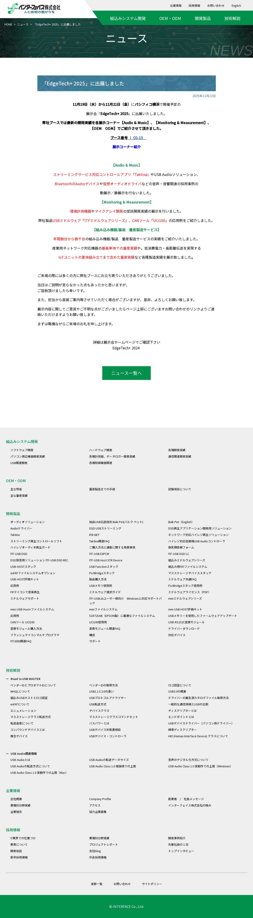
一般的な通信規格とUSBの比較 (188, 704)
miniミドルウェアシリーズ (185, 598)
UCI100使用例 (98, 622)
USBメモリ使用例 (100, 585)
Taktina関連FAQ (99, 541)
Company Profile (100, 799)
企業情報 (176, 5)
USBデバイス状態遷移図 (105, 729)
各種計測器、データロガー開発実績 (112, 456)
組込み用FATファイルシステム (187, 566)
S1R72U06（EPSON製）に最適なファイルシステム (122, 616)
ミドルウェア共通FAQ (182, 579)
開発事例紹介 (176, 838)
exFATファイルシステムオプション (32, 573)
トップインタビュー (181, 851)
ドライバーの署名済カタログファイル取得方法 (198, 698)
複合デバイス (19, 736)
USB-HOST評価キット (24, 579)
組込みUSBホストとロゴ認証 (29, 698)
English (236, 5)
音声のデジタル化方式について (188, 760)
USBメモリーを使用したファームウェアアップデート (202, 616)
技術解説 (232, 18)
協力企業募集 (97, 812)
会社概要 (16, 799)
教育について (19, 844)
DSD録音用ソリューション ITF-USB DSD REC (39, 560)
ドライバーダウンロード (184, 628)
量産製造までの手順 (102, 489)
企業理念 (16, 812)
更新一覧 (96, 884)
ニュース (23, 24)
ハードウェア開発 (100, 450)
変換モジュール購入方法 (26, 628)
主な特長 (16, 489)
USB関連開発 (18, 463)
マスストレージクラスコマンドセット (113, 717)
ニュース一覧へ (126, 373)
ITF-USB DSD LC (178, 554)
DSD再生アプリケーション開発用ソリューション (200, 528)
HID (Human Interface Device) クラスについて (198, 736)
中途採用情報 (97, 857)
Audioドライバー (21, 528)
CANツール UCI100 (22, 622)
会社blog (95, 851)
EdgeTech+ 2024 (126, 347)
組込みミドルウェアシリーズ (186, 560)
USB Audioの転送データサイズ (109, 760)
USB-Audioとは (20, 760)
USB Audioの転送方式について (30, 766)
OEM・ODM (170, 18)
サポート (95, 641)
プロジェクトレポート (103, 844)
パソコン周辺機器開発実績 (27, 456)
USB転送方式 (97, 704)
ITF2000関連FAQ (20, 641)
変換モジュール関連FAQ (104, 628)
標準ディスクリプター (182, 729)
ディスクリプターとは (182, 710)
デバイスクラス (99, 710)
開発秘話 (16, 851)
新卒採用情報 (19, 857)
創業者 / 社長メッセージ (186, 799)
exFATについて (19, 704)
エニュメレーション (23, 710)
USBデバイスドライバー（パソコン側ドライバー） (201, 723)
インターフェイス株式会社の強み (189, 805)
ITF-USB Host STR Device (105, 560)
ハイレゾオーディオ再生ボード (30, 547)
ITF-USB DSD (18, 554)
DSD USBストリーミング (105, 528)
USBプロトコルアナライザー (107, 698)
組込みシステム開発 (128, 18)
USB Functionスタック (103, 566)
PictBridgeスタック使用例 (185, 585)
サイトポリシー (152, 884)
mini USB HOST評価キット (185, 609)
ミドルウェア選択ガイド (105, 592)
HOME (8, 24)
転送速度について (21, 723)
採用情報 (194, 5)
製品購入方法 (97, 579)
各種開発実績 (176, 450)
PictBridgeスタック (102, 573)
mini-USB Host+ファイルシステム (32, 609)
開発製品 (203, 18)
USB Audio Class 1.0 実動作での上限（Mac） (39, 772)
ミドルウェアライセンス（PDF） (189, 592)
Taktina (15, 535)
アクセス (94, 805)
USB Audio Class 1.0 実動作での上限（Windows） (200, 766)
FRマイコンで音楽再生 (25, 592)
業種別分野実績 (20, 805)
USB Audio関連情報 (24, 753)
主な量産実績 (19, 495)
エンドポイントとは (181, 717)
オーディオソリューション (27, 522)
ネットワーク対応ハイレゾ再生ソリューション (198, 535)
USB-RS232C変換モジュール (186, 622)
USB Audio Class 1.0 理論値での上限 (112, 766)
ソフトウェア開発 (21, 450)
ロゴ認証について (179, 685)
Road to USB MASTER (25, 679)
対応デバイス (176, 635)
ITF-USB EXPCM (99, 554)
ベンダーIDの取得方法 (103, 685)
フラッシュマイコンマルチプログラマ (34, 635)
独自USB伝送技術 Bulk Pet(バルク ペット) (116, 522)
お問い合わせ (216, 5)
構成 (92, 635)
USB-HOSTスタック (23, 566)
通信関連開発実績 (179, 456)
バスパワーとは (99, 723)
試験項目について (179, 489)
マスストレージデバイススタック (189, 573)
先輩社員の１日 (178, 844)
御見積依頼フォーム (181, 547)
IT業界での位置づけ (23, 838)
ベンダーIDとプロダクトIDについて (33, 685)
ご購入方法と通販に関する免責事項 (112, 547)
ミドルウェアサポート (24, 598)
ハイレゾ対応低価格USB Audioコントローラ (196, 541)
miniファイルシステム (103, 609)
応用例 (14, 585)
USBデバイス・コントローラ (107, 736)
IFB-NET (94, 535)
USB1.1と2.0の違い (101, 691)
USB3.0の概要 (177, 691)
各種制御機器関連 (100, 463)
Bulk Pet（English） (181, 522)
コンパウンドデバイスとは (27, 729)
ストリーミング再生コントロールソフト (36, 541)
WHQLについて (20, 691)
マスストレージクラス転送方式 (30, 717)
